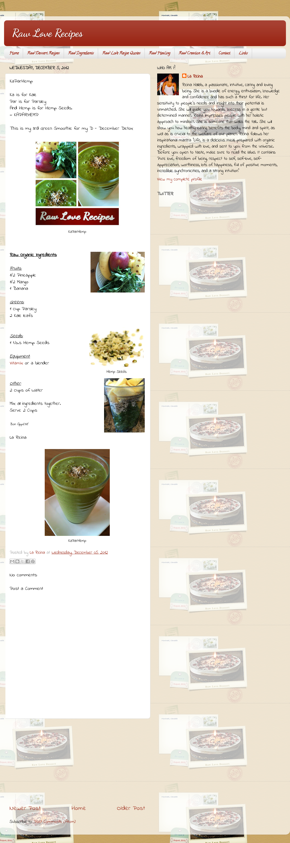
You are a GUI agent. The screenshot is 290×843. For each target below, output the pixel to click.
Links (243, 53)
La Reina (195, 77)
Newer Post (25, 808)
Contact (224, 53)
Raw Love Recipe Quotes (121, 53)
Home (14, 53)
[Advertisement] (77, 762)
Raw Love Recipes (47, 32)
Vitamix (16, 363)
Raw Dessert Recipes (43, 53)
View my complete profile (179, 179)
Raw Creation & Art (194, 53)
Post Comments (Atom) (55, 822)
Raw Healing (159, 53)
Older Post (131, 808)
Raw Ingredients (81, 53)
